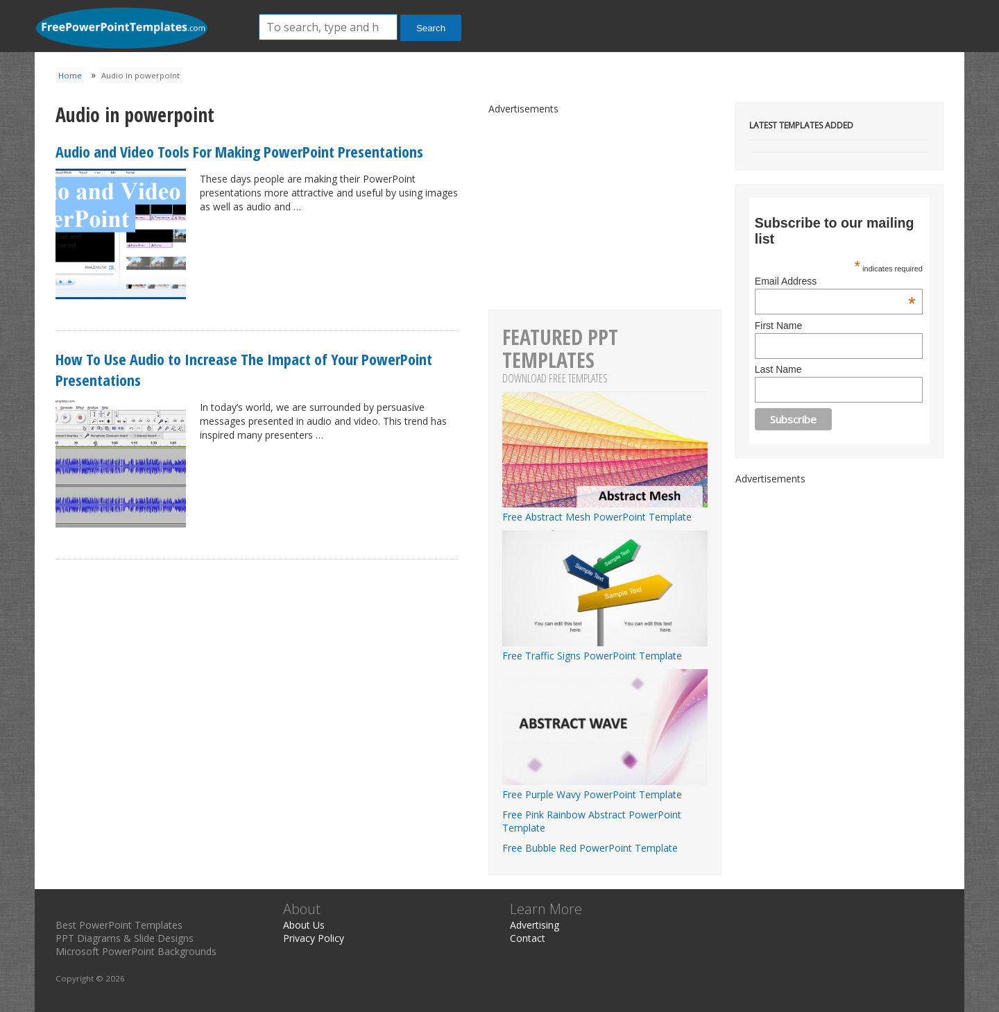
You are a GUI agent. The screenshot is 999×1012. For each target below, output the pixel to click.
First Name (778, 325)
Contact (527, 938)
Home (70, 75)
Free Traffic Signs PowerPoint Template (605, 649)
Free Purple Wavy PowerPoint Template (605, 788)
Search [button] (430, 28)
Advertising (534, 924)
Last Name (778, 369)
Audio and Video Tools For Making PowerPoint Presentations (239, 151)
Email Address (835, 281)
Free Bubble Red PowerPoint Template (590, 847)
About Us (304, 924)
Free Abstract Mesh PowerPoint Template (605, 510)
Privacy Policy (313, 938)
